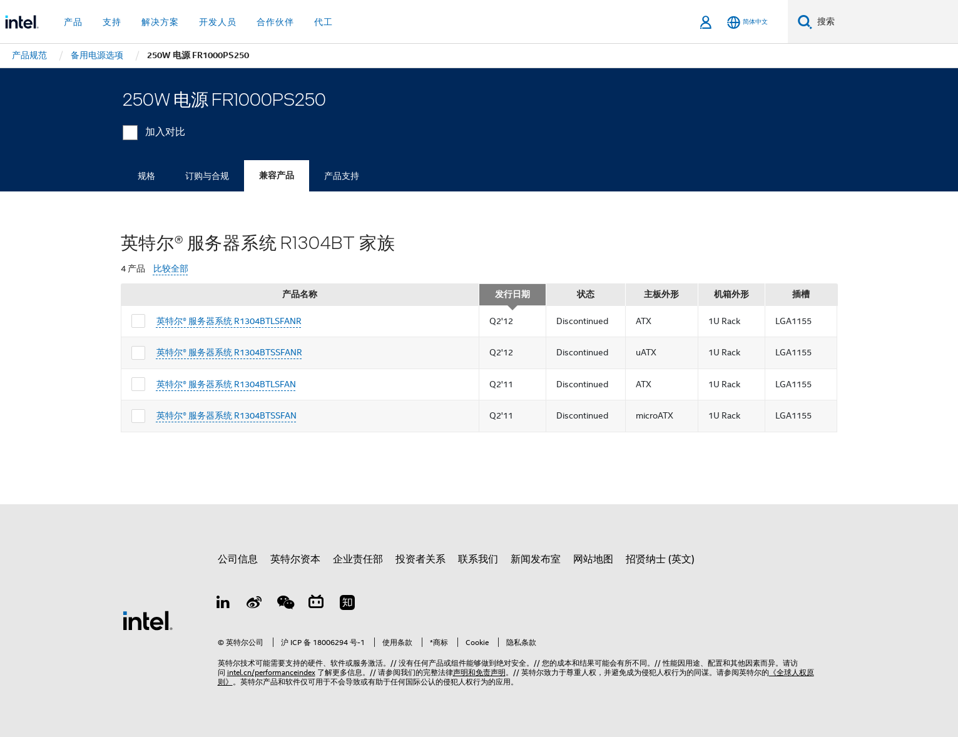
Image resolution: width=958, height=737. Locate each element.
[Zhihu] (347, 604)
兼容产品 (276, 175)
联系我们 (478, 559)
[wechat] (285, 604)
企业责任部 (358, 559)
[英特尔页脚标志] (148, 620)
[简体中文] (747, 22)
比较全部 (170, 268)
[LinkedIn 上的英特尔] (223, 604)
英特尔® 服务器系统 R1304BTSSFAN (226, 415)
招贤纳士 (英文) (660, 559)
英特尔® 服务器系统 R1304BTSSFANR (229, 352)
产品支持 (341, 175)
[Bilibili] (316, 604)
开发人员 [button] (218, 22)
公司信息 (238, 559)
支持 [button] (112, 22)
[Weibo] (254, 604)
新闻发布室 (536, 559)
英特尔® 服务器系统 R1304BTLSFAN (226, 384)
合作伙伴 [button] (275, 22)
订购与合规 (207, 175)
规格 (146, 175)
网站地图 (593, 559)
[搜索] (805, 21)
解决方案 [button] (160, 22)
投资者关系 (420, 559)
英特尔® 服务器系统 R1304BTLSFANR (229, 321)
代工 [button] (323, 22)
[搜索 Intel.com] (885, 21)
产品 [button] (73, 22)
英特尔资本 (295, 559)
